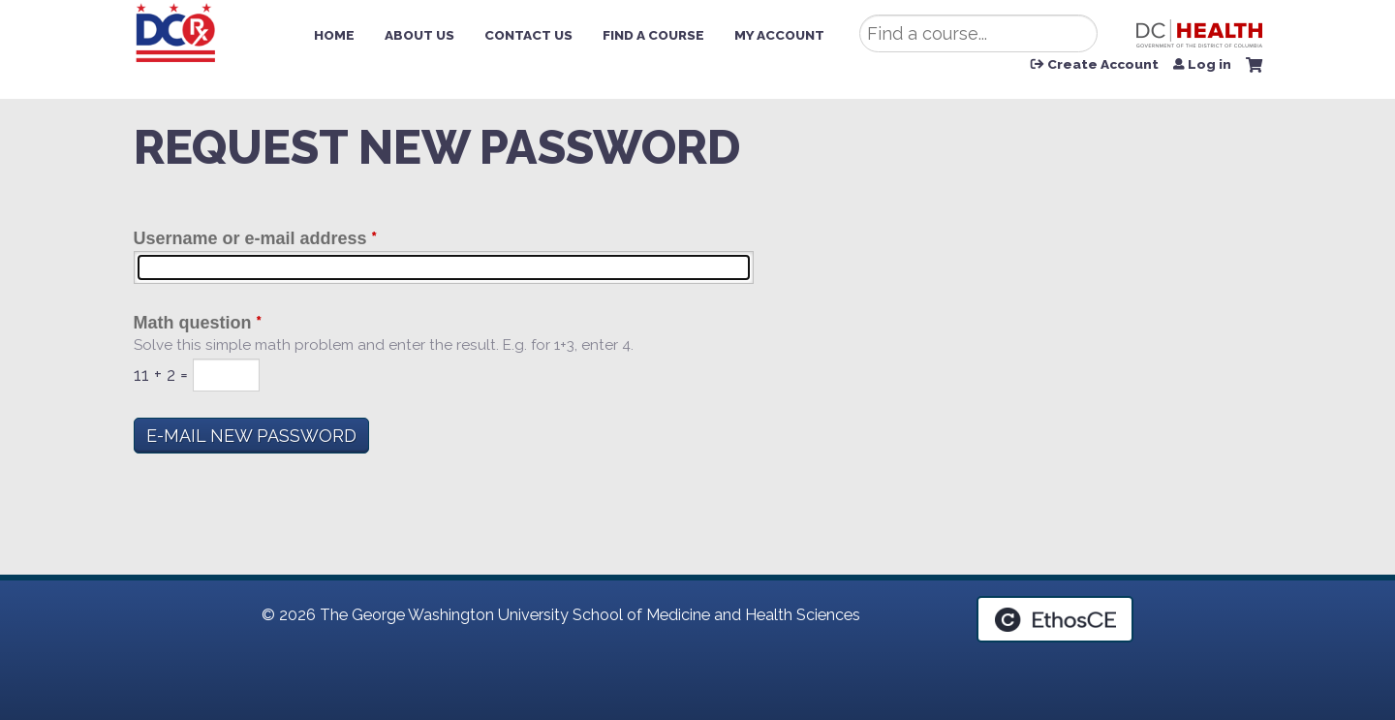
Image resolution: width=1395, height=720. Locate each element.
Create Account (1103, 65)
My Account (779, 35)
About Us (419, 35)
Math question (193, 322)
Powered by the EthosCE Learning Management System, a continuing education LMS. (1054, 619)
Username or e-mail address (250, 238)
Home (334, 35)
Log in (1209, 65)
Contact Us (528, 35)
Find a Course (653, 35)
